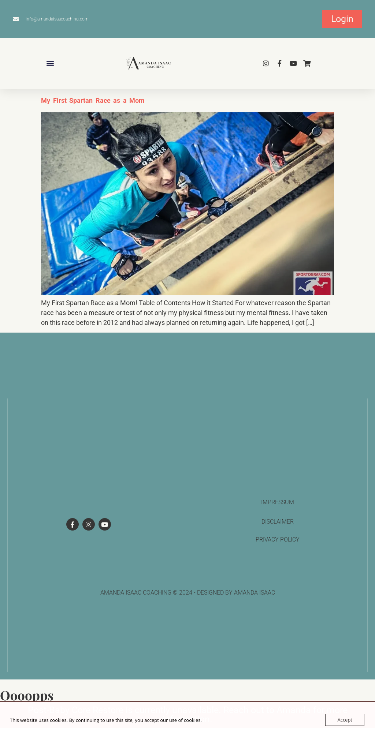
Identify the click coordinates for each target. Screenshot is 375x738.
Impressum (277, 502)
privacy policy (278, 539)
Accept (344, 719)
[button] (50, 63)
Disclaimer (277, 521)
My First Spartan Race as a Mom (93, 100)
